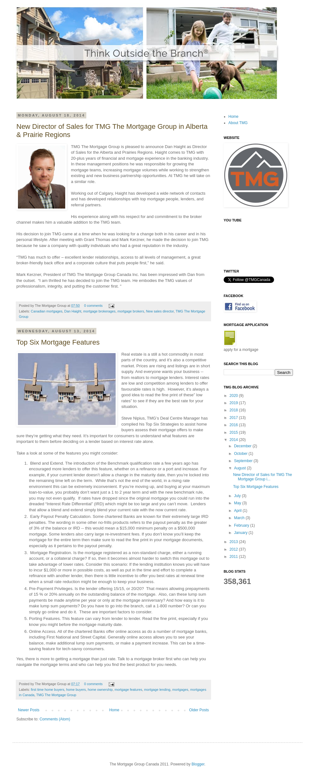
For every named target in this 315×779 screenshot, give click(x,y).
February (242, 525)
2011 (234, 556)
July (238, 496)
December (243, 446)
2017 (234, 417)
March (240, 518)
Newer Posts (28, 710)
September (244, 461)
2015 (234, 432)
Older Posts (199, 710)
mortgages (180, 689)
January (241, 532)
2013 (234, 542)
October (241, 453)
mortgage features (128, 689)
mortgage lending (157, 689)
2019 (234, 403)
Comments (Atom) (54, 719)
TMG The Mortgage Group (56, 695)
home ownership (100, 689)
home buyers (76, 689)
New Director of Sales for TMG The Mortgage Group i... (262, 477)
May (238, 503)
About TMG (238, 123)
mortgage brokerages (99, 311)
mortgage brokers (130, 311)
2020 (234, 395)
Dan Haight (72, 311)
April (238, 510)
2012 (234, 549)
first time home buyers (47, 689)
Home (114, 710)
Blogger (198, 764)
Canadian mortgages (46, 311)
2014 (234, 440)
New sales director (160, 311)
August (240, 468)
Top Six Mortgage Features (58, 342)
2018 (234, 410)
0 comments (93, 305)
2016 (234, 425)
